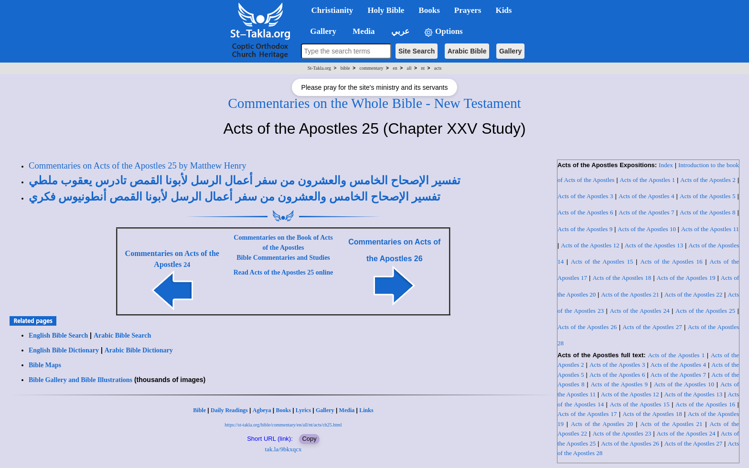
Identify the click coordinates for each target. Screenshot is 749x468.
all (409, 68)
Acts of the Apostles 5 (708, 196)
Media (347, 410)
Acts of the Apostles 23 (621, 433)
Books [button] (428, 10)
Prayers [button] (468, 10)
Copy (309, 438)
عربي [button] (399, 31)
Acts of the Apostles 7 (646, 212)
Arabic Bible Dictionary (139, 350)
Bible (199, 410)
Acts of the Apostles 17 (587, 413)
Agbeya (262, 410)
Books (283, 410)
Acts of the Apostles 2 (708, 179)
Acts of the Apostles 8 (708, 212)
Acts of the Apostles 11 (710, 229)
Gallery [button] (320, 31)
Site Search (416, 51)
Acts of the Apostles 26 (587, 326)
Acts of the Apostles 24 (640, 310)
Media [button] (363, 31)
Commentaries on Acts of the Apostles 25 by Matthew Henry (137, 165)
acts (438, 68)
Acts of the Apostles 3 (585, 196)
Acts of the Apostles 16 (671, 261)
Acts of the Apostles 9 (584, 229)
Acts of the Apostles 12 (590, 245)
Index (666, 165)
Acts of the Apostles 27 (652, 326)
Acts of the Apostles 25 (705, 310)
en (395, 68)
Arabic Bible (467, 51)
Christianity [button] (332, 10)
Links (366, 410)
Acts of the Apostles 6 (585, 212)
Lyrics (303, 410)
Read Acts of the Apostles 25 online (283, 272)
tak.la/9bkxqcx (283, 449)
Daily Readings (229, 410)
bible (345, 68)
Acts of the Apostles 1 (647, 179)
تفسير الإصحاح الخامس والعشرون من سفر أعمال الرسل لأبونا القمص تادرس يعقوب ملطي (244, 180)
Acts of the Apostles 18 (621, 277)
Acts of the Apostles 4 (646, 196)
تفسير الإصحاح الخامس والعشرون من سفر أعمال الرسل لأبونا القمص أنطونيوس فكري (234, 197)
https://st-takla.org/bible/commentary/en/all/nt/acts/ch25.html (283, 424)
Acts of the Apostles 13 (654, 245)
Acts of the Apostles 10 (647, 229)
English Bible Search (58, 335)
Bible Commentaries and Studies (283, 257)
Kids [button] (503, 10)
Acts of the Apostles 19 (686, 277)
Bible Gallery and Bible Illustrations (80, 379)
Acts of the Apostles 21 (630, 294)
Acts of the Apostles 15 (602, 261)
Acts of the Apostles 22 (693, 294)
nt (423, 68)
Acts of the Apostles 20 (602, 423)
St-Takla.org (319, 68)
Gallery (510, 51)
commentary (372, 68)
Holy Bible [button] (385, 10)
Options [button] (443, 32)
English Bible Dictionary (64, 350)
